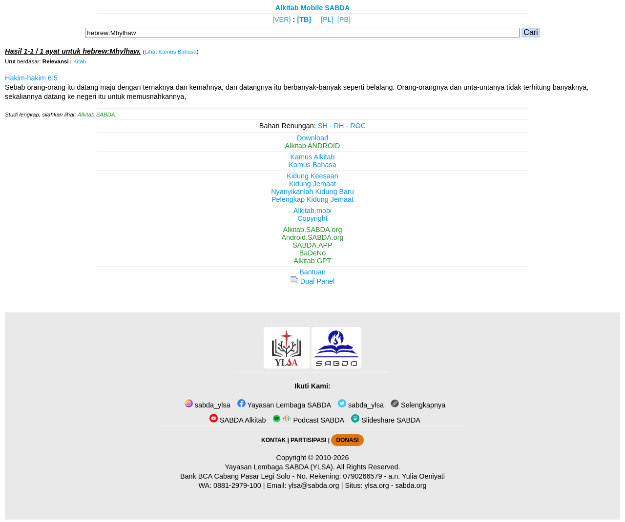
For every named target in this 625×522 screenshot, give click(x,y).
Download (312, 138)
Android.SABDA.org (312, 237)
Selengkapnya (418, 405)
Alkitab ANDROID (312, 146)
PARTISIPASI (308, 440)
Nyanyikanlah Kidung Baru (312, 191)
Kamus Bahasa (312, 165)
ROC (358, 126)
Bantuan (312, 272)
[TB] (304, 19)
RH (339, 126)
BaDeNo (312, 253)
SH (323, 126)
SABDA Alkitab (237, 420)
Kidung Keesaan (312, 176)
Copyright (312, 218)
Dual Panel (312, 281)
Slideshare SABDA (385, 420)
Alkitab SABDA (96, 114)
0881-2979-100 (237, 485)
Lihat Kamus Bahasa (170, 52)
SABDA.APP (312, 245)
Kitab (79, 61)
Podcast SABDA (308, 420)
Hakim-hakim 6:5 (31, 78)
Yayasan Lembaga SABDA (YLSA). (280, 467)
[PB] (344, 19)
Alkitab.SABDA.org (312, 229)
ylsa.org (376, 485)
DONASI (347, 440)
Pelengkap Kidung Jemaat (312, 199)
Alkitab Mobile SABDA (312, 8)
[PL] (327, 19)
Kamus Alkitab (312, 157)
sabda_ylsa (207, 405)
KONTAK (273, 440)
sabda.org (411, 485)
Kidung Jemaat (312, 184)
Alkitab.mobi (312, 210)
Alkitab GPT (313, 261)
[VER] (281, 19)
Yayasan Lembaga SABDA (284, 405)
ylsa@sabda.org (313, 485)
